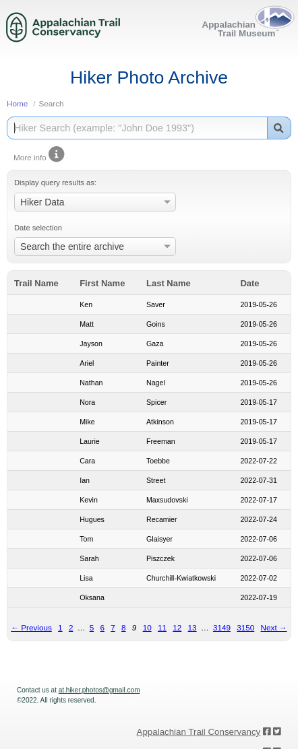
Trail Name (36, 283)
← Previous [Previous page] (31, 627)
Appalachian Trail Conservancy (199, 732)
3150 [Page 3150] (245, 627)
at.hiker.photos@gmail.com (99, 690)
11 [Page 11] (162, 627)
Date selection (38, 228)
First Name (102, 283)
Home (17, 103)
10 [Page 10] (147, 627)
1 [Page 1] (60, 627)
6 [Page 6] (102, 627)
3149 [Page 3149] (222, 627)
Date (249, 283)
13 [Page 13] (192, 627)
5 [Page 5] (92, 627)
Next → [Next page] (274, 627)
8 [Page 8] (123, 627)
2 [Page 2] (71, 627)
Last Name (168, 283)
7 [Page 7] (113, 627)
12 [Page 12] (177, 627)
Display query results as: (55, 182)
